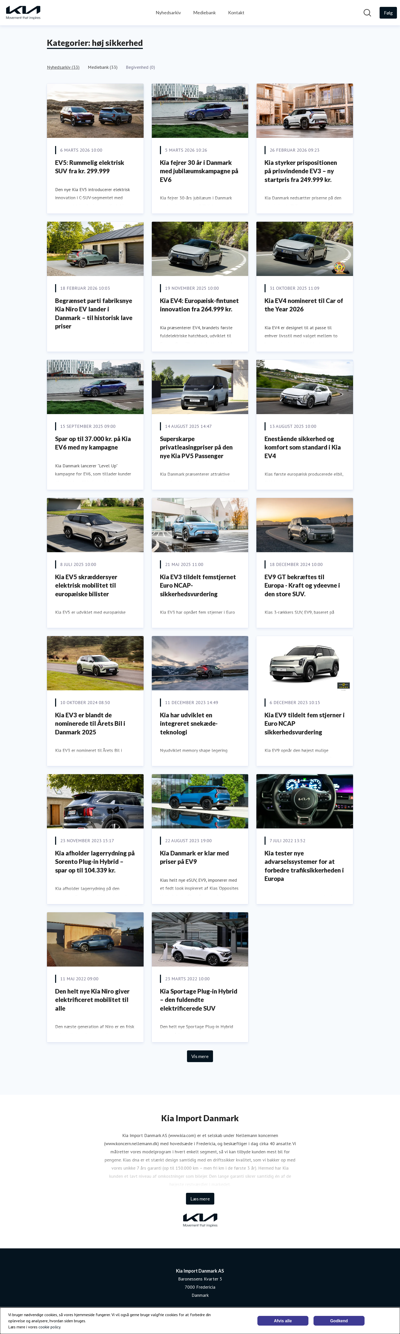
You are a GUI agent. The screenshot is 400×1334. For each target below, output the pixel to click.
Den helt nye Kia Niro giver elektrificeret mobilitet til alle (92, 999)
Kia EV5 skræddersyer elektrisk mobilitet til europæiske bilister (86, 585)
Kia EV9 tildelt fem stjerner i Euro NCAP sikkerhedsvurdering (305, 723)
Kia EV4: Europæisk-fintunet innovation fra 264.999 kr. (199, 305)
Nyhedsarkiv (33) (63, 67)
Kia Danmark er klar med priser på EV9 (194, 857)
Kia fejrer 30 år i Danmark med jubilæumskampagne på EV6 (199, 171)
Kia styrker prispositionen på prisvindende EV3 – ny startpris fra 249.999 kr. (301, 171)
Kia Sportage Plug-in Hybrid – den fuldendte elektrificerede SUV (198, 999)
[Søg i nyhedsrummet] (367, 13)
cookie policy (49, 1326)
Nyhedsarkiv (168, 12)
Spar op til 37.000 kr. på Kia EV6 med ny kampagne (93, 443)
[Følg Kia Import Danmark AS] (388, 13)
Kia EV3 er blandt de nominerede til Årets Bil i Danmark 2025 (90, 723)
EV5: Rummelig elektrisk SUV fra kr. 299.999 (89, 167)
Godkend (339, 1321)
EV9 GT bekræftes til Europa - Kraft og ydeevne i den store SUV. (302, 585)
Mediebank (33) (103, 67)
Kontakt (236, 12)
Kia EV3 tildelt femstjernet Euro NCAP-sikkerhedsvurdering (198, 585)
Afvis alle (283, 1321)
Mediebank (204, 12)
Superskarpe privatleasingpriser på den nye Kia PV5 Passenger (196, 447)
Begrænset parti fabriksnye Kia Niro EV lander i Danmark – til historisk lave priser (93, 313)
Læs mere (200, 1198)
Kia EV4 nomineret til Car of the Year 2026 (304, 305)
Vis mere (200, 1056)
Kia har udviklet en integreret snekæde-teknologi (189, 723)
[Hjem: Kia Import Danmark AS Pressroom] (23, 12)
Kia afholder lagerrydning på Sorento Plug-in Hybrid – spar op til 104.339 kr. (95, 861)
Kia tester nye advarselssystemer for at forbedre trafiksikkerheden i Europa (304, 865)
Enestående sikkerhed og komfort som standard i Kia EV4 (303, 447)
